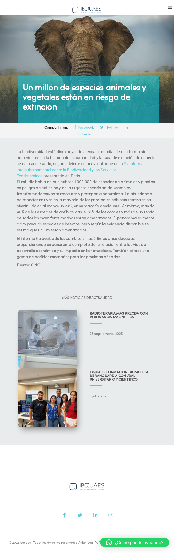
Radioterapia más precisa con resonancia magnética (119, 315)
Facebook (84, 128)
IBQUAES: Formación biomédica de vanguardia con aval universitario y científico (119, 376)
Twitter (109, 128)
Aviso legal (85, 542)
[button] (134, 542)
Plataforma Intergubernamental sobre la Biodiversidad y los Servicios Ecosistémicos (80, 169)
